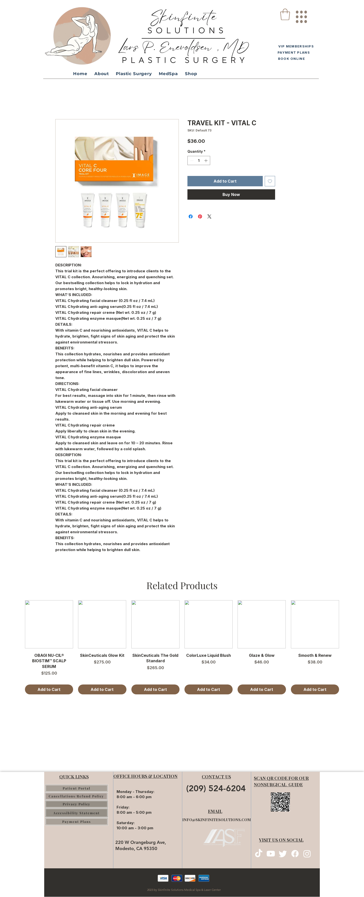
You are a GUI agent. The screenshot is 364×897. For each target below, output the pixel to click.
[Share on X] (209, 216)
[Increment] (206, 160)
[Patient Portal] (76, 788)
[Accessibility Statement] (76, 813)
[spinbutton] (198, 160)
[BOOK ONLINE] (290, 58)
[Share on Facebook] (191, 216)
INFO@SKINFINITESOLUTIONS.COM (216, 819)
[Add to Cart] (49, 689)
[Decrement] (191, 160)
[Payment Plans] (76, 822)
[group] (182, 647)
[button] (285, 14)
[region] (301, 15)
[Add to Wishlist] (270, 181)
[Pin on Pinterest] (200, 216)
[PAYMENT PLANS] (293, 52)
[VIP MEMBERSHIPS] (295, 46)
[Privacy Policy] (76, 804)
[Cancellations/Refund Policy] (76, 796)
